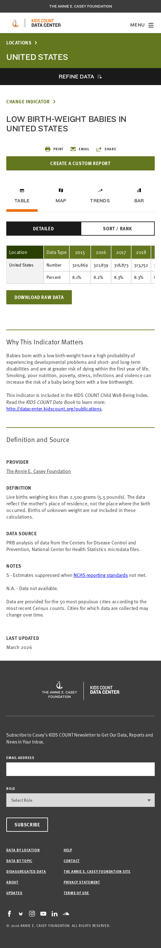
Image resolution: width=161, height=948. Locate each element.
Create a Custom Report (80, 163)
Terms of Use (76, 892)
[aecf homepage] (15, 23)
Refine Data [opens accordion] (76, 76)
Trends (100, 201)
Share (106, 149)
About (12, 882)
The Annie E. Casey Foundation (80, 6)
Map (61, 201)
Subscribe (27, 824)
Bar (139, 201)
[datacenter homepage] (46, 23)
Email (79, 149)
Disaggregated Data (26, 871)
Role (10, 788)
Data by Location (23, 849)
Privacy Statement (82, 882)
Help (68, 849)
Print (54, 149)
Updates (14, 892)
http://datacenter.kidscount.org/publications (54, 408)
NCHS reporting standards (100, 575)
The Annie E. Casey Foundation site (97, 871)
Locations (18, 42)
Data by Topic (19, 860)
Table (22, 201)
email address (20, 757)
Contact (72, 860)
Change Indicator (28, 101)
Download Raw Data (39, 297)
